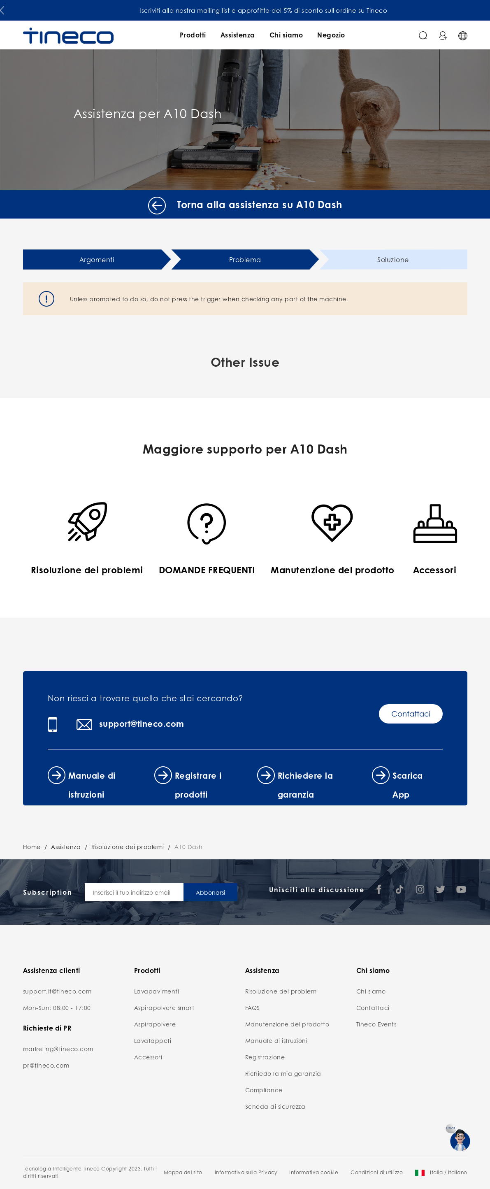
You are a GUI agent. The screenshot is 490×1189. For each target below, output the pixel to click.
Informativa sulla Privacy (246, 1172)
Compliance (264, 1090)
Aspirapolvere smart (164, 1007)
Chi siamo (286, 35)
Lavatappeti (153, 1040)
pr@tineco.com (46, 1065)
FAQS (252, 1007)
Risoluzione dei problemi (127, 846)
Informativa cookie (313, 1172)
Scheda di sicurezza (275, 1106)
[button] (2, 9)
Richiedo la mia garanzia (283, 1073)
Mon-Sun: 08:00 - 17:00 (57, 1007)
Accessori (148, 1057)
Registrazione (265, 1057)
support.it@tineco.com (57, 991)
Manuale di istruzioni (276, 1040)
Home (32, 846)
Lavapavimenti (156, 991)
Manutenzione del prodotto (287, 1024)
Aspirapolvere (155, 1024)
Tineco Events (376, 1024)
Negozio (331, 35)
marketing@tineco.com (58, 1049)
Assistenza (238, 35)
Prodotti (193, 35)
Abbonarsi (210, 892)
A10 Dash (188, 846)
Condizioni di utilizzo (377, 1172)
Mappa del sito (183, 1172)
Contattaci (410, 713)
